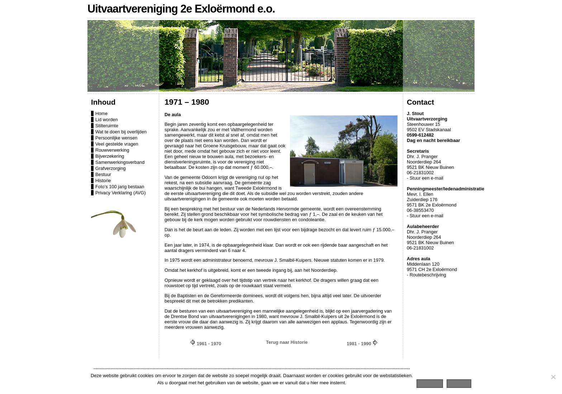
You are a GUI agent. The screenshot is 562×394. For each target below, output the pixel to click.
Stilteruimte (106, 125)
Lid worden (106, 119)
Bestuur (103, 174)
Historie (103, 180)
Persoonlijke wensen (116, 138)
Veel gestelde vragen (116, 144)
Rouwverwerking (112, 150)
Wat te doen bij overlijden (121, 131)
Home (101, 113)
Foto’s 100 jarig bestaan (119, 186)
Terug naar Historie (287, 342)
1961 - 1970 (209, 343)
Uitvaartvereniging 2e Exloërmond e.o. (181, 9)
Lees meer (459, 382)
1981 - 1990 (359, 343)
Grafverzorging (110, 168)
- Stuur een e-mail (425, 178)
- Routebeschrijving (426, 274)
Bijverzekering (109, 156)
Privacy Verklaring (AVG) (120, 192)
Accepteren (430, 382)
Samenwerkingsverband (119, 162)
